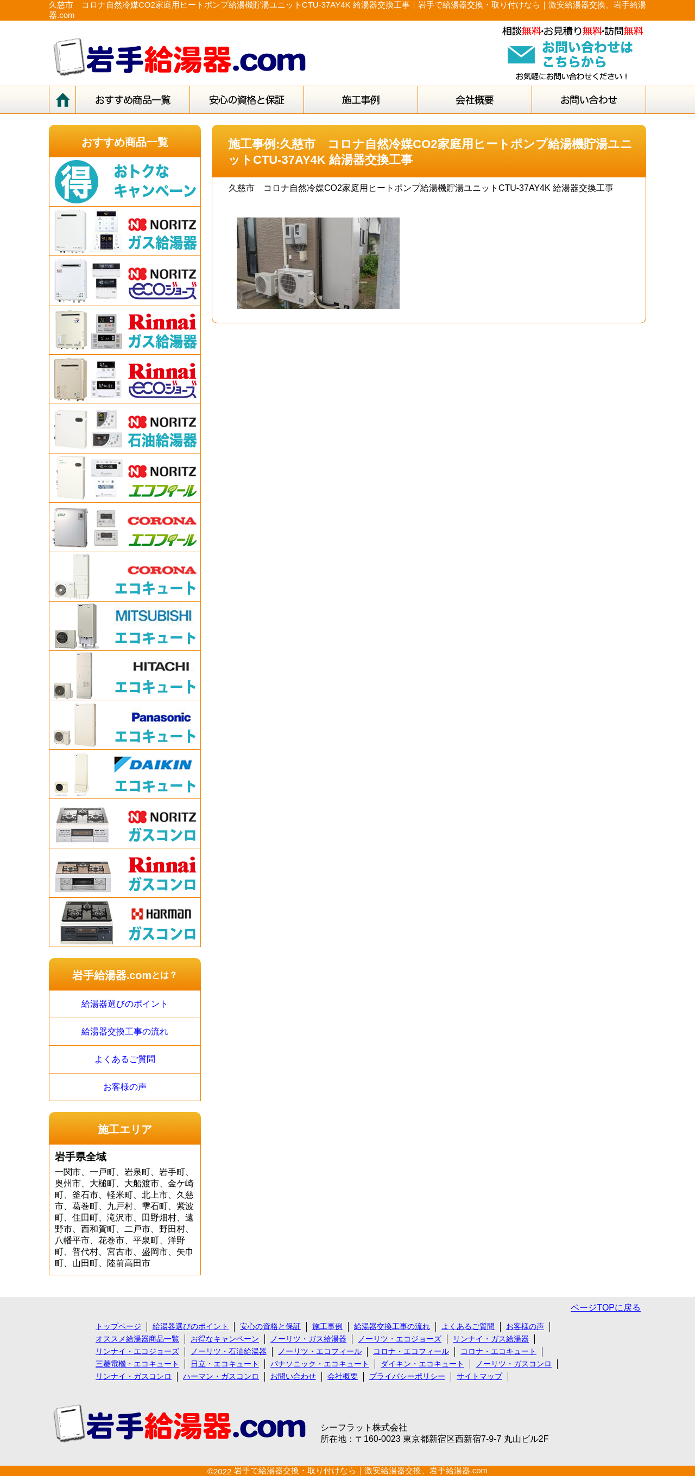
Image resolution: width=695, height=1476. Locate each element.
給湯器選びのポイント (124, 1003)
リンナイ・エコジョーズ (137, 1351)
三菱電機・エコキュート (137, 1363)
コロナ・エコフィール (411, 1351)
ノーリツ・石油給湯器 (229, 1351)
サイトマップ (479, 1376)
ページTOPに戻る (606, 1307)
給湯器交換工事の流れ (124, 1031)
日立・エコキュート (225, 1363)
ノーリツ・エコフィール (320, 1351)
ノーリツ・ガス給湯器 (308, 1338)
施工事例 (327, 1326)
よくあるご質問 (124, 1059)
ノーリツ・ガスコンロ (514, 1363)
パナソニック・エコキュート (319, 1363)
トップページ (118, 1326)
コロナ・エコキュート (498, 1351)
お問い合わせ (293, 1376)
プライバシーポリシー (407, 1376)
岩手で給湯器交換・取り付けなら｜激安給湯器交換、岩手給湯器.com (361, 1470)
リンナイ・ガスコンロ (134, 1376)
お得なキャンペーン (225, 1338)
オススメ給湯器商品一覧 (137, 1338)
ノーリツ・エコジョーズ (399, 1338)
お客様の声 (125, 1086)
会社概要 (342, 1376)
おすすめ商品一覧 (124, 142)
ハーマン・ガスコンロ (221, 1376)
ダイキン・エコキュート (422, 1363)
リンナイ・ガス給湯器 (491, 1338)
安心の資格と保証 (270, 1326)
